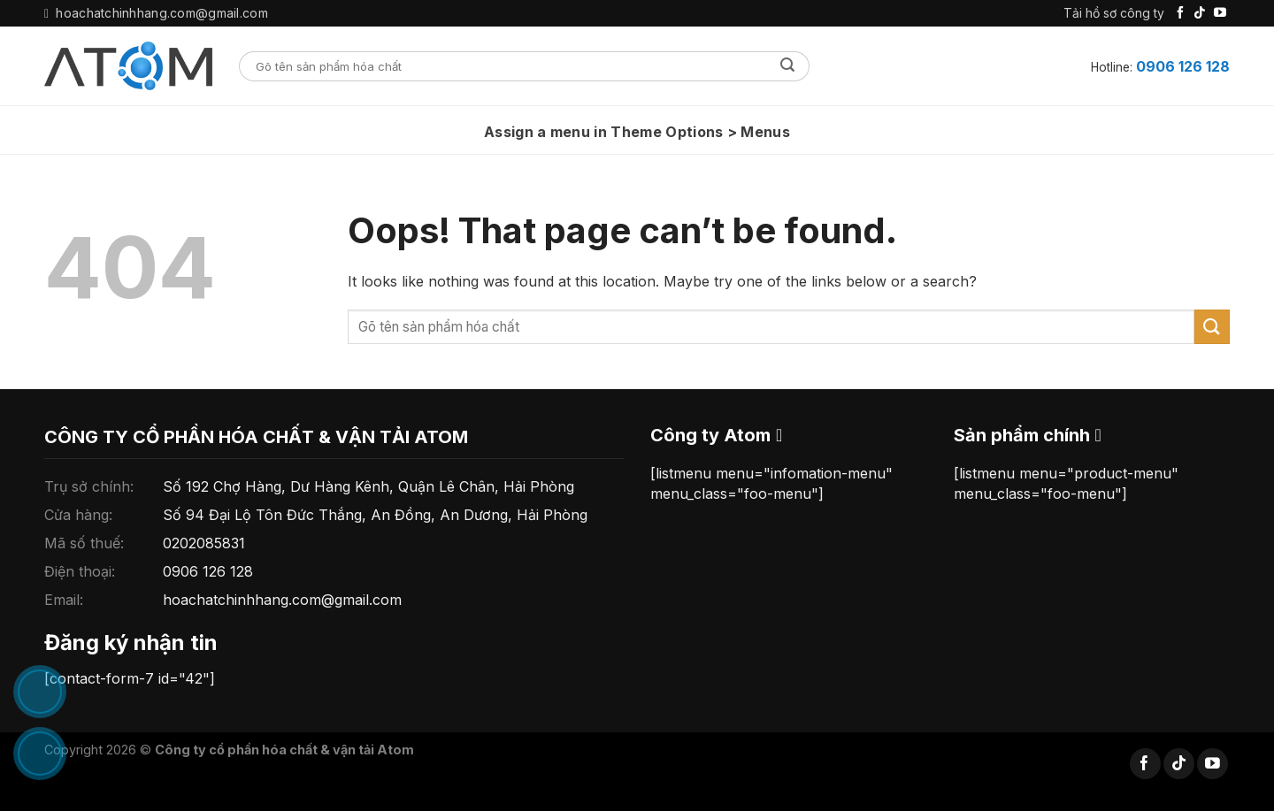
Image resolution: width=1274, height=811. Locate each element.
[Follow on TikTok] (1199, 13)
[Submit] (788, 66)
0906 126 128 (1183, 66)
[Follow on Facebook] (1180, 13)
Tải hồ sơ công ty (1113, 12)
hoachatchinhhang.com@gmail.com (282, 599)
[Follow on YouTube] (1220, 13)
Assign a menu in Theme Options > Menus (637, 132)
